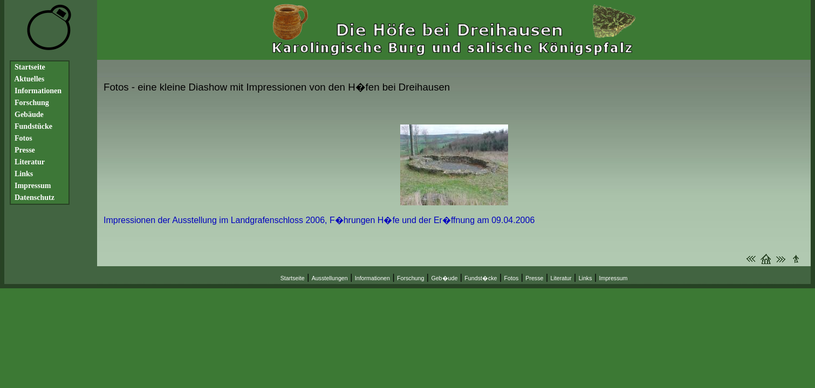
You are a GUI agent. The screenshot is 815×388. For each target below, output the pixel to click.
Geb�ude (444, 278)
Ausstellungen (330, 278)
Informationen (372, 278)
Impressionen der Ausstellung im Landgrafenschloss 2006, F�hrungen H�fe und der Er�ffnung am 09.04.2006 (319, 220)
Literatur (561, 278)
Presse (534, 278)
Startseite (292, 278)
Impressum (613, 278)
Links (585, 278)
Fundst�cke (480, 278)
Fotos (511, 278)
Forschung (410, 278)
